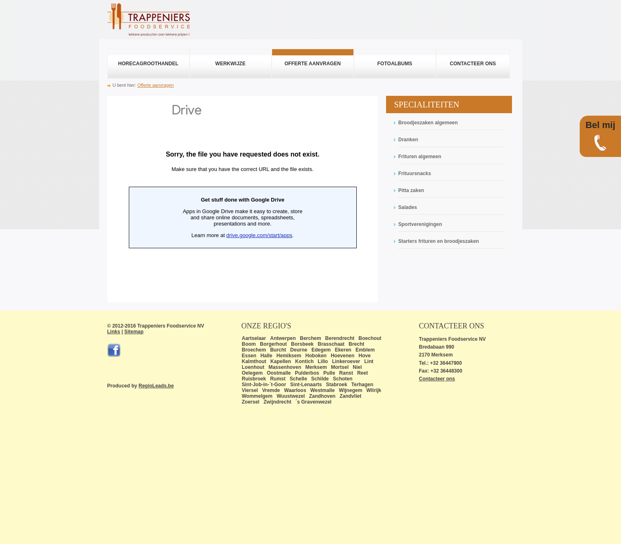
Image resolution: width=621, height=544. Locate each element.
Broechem (254, 350)
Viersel (250, 390)
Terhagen (362, 384)
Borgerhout (273, 344)
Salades (407, 207)
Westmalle (322, 390)
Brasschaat (331, 344)
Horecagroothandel (148, 64)
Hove (364, 356)
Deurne (298, 350)
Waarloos (295, 390)
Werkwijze (230, 64)
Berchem (310, 338)
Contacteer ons (473, 64)
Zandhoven (322, 396)
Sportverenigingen (420, 224)
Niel (357, 367)
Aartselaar (254, 338)
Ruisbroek (254, 379)
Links (113, 332)
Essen (249, 356)
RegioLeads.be (156, 386)
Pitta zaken (411, 190)
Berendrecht (340, 338)
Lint (368, 361)
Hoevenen (342, 356)
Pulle (329, 373)
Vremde (271, 390)
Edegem (321, 350)
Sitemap (134, 332)
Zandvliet (350, 396)
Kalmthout (254, 361)
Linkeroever (346, 361)
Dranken (408, 140)
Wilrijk (373, 390)
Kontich (304, 361)
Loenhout (253, 367)
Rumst (277, 379)
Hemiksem (289, 356)
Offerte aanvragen (312, 64)
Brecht (356, 344)
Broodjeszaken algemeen (428, 123)
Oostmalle (279, 373)
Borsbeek (302, 344)
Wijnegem (351, 390)
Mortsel (340, 367)
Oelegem (252, 373)
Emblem (365, 350)
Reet (362, 373)
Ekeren (343, 350)
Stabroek (336, 384)
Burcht (278, 350)
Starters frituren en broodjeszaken (438, 241)
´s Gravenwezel (314, 402)
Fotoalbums (394, 64)
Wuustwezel (291, 396)
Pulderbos (307, 373)
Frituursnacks (414, 173)
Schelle (298, 379)
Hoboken (316, 356)
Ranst (346, 373)
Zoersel (251, 402)
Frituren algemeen (419, 156)
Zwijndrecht (277, 402)
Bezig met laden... (242, 199)
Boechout (369, 338)
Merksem (316, 367)
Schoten (342, 379)
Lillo (323, 361)
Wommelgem (257, 396)
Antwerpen (283, 338)
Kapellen (280, 361)
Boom (249, 344)
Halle (267, 356)
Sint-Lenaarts (306, 384)
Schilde (320, 379)
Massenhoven (284, 367)
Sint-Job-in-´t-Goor (264, 384)
